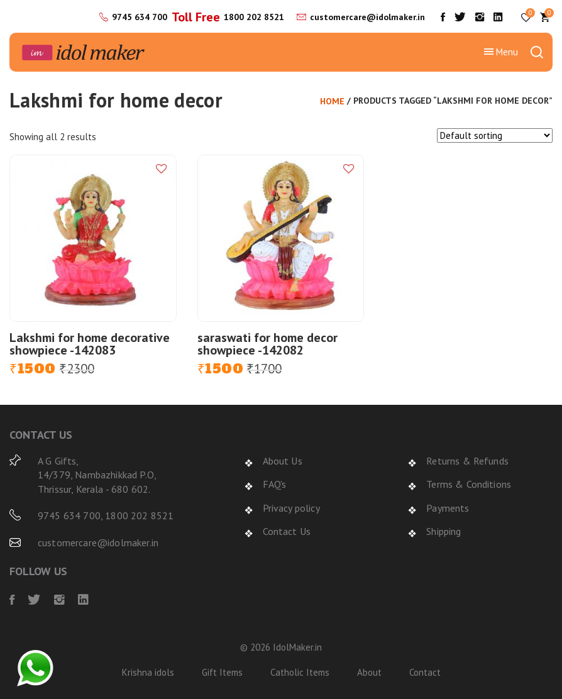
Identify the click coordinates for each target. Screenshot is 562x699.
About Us (282, 460)
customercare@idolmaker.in (367, 17)
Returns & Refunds (467, 460)
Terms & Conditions (468, 484)
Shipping (443, 531)
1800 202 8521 (254, 17)
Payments (447, 508)
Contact (425, 672)
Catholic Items (299, 672)
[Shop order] (495, 135)
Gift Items (222, 672)
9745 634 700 (139, 17)
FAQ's (275, 484)
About (369, 672)
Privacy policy (291, 508)
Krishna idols (148, 672)
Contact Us (287, 531)
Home (332, 101)
